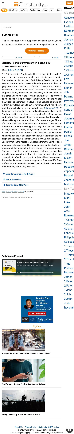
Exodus (68, 22)
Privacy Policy (31, 427)
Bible (3, 192)
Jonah (68, 153)
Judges (68, 44)
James (68, 276)
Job (66, 92)
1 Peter (68, 281)
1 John (14, 192)
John (67, 206)
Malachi (69, 184)
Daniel (68, 131)
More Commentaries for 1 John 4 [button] (18, 174)
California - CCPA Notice (48, 427)
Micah (68, 158)
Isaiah (67, 114)
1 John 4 (21, 192)
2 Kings (68, 65)
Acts (67, 211)
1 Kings (68, 61)
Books (8, 192)
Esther (68, 87)
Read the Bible (35, 10)
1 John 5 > (55, 58)
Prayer (52, 10)
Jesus (45, 10)
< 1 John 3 (18, 58)
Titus (67, 263)
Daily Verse (23, 10)
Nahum (68, 162)
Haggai (68, 175)
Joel (66, 140)
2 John (68, 294)
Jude (67, 303)
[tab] (37, 173)
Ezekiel (68, 127)
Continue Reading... (37, 51)
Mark (67, 197)
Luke (67, 202)
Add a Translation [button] (12, 179)
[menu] (3, 3)
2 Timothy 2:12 (51, 108)
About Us (19, 427)
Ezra (66, 79)
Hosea (68, 136)
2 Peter (68, 285)
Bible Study (60, 10)
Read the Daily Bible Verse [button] (16, 185)
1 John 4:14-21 (15, 70)
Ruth (67, 48)
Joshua (68, 39)
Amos (67, 144)
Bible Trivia (13, 10)
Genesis (69, 17)
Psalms (68, 96)
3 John (68, 298)
